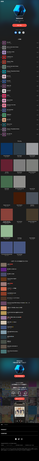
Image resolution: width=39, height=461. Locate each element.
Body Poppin (19, 155)
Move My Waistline (7, 155)
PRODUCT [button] (3, 429)
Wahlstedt (6, 424)
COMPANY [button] (4, 433)
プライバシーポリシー (9, 445)
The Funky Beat (19, 254)
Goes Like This (32, 188)
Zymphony (32, 205)
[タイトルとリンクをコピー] (23, 32)
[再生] (4, 43)
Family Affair (7, 188)
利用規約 (2, 445)
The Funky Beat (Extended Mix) (6, 254)
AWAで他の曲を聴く (19, 376)
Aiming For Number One (32, 221)
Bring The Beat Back (32, 172)
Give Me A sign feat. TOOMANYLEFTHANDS (7, 222)
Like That (6, 172)
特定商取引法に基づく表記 (29, 445)
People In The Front (6, 205)
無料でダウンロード (19, 398)
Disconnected (19, 172)
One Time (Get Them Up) (19, 188)
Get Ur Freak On (19, 205)
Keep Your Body (32, 155)
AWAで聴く (19, 25)
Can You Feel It (19, 221)
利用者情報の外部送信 (19, 445)
